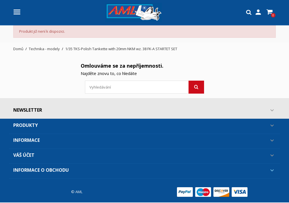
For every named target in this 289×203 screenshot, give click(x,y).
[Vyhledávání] (144, 87)
